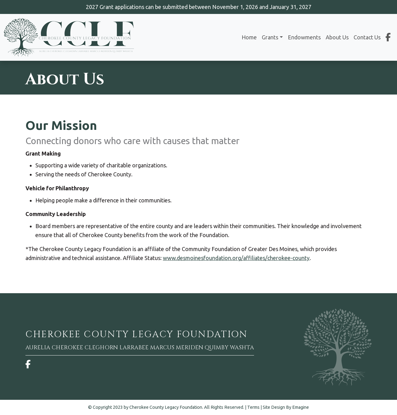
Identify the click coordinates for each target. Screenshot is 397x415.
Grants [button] (270, 37)
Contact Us (367, 37)
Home (249, 37)
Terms (253, 407)
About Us (337, 37)
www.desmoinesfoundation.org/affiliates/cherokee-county (236, 258)
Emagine (300, 407)
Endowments (304, 37)
